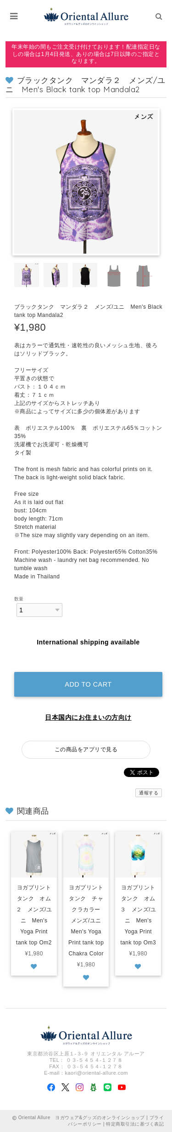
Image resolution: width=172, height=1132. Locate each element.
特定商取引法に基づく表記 (135, 1123)
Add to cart (88, 684)
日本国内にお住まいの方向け (88, 717)
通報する (148, 792)
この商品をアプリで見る (86, 749)
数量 (19, 598)
